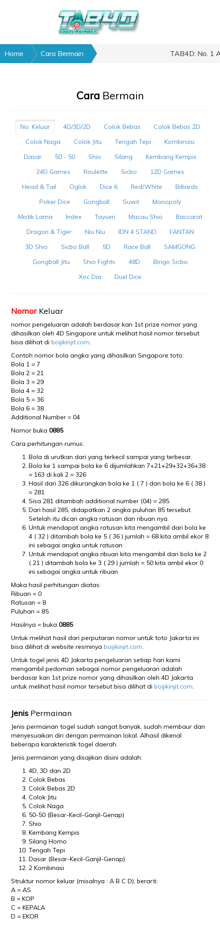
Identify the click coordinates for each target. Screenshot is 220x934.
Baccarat (189, 217)
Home (13, 53)
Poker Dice (54, 202)
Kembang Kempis (171, 157)
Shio (94, 157)
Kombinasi (179, 142)
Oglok (78, 187)
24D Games (53, 172)
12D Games (167, 172)
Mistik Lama (35, 217)
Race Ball (137, 247)
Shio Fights (99, 262)
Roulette (95, 172)
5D (106, 247)
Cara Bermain (62, 53)
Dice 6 (109, 187)
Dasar (33, 157)
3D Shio (36, 247)
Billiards (186, 187)
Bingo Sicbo (170, 262)
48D (134, 262)
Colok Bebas (122, 127)
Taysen (105, 217)
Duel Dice (127, 277)
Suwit (131, 202)
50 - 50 (65, 157)
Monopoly (166, 202)
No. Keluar (35, 127)
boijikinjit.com (70, 342)
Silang (123, 157)
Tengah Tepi (133, 142)
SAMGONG (179, 247)
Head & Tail (39, 187)
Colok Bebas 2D (177, 127)
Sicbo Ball (75, 247)
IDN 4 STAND (137, 232)
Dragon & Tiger (49, 232)
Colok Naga (43, 142)
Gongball (96, 202)
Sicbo (129, 172)
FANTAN (182, 232)
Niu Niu (95, 232)
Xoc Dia (90, 277)
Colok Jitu (88, 142)
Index (73, 217)
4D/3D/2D (77, 127)
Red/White (146, 187)
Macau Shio (146, 217)
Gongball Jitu (51, 262)
